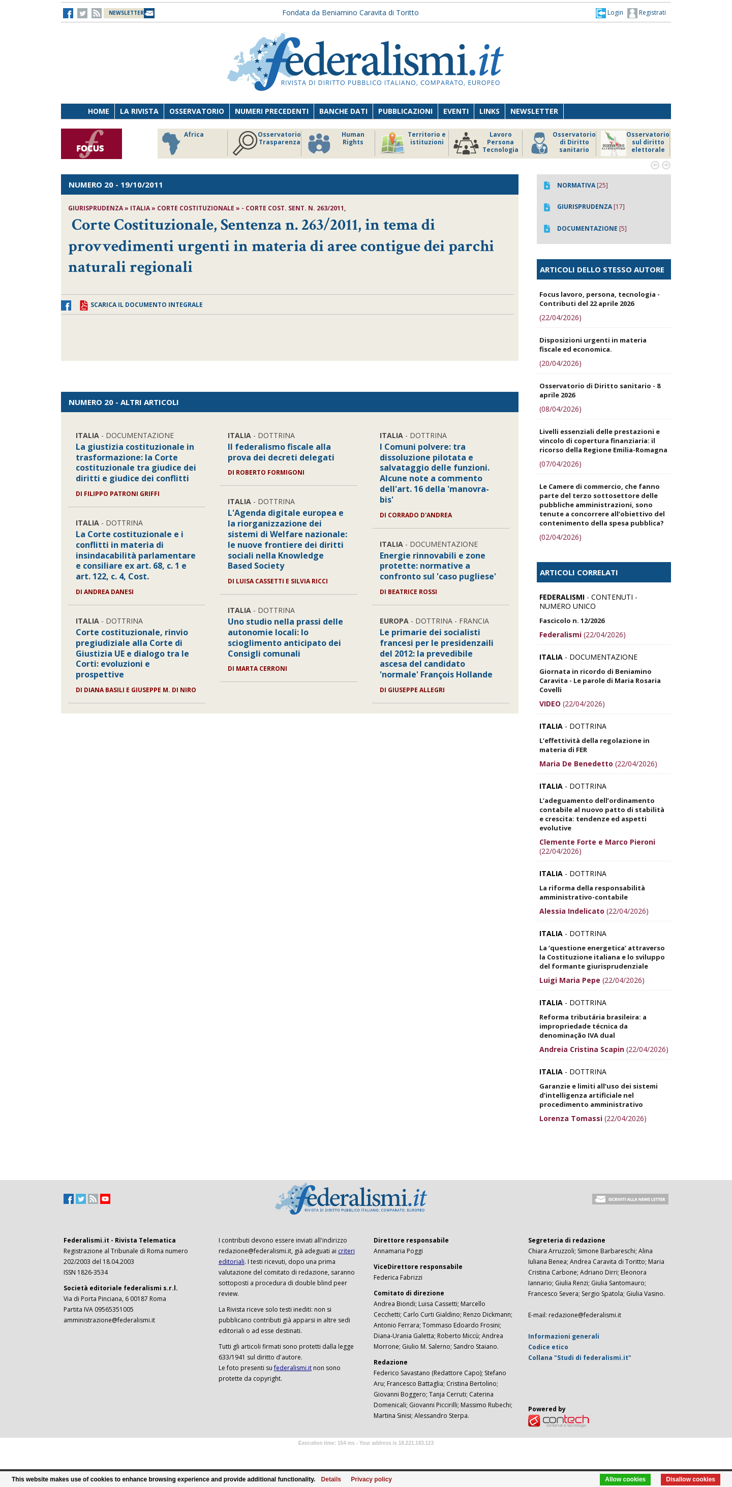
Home (98, 111)
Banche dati (343, 111)
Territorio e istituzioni (413, 143)
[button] (609, 13)
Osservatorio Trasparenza (266, 143)
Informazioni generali (563, 1336)
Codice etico (548, 1347)
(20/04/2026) (560, 363)
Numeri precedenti (272, 111)
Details (331, 1479)
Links (489, 111)
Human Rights (335, 143)
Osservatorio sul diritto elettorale (635, 143)
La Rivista (139, 111)
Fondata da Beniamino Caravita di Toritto (350, 12)
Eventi (456, 111)
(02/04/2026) (560, 537)
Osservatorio (196, 111)
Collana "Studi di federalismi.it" (579, 1357)
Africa (181, 143)
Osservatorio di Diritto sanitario (561, 143)
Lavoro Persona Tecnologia (485, 143)
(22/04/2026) (560, 317)
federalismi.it (293, 1368)
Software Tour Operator (366, 1455)
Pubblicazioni (405, 111)
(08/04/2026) (560, 409)
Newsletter (534, 111)
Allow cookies (625, 1479)
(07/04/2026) (560, 464)
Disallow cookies (690, 1479)
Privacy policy (371, 1479)
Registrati (646, 13)
